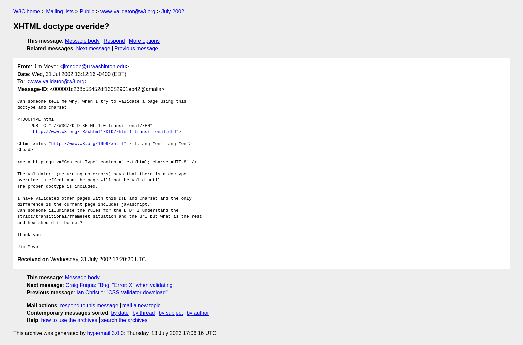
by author (198, 313)
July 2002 (172, 11)
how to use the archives (69, 320)
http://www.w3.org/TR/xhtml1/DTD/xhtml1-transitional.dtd (104, 132)
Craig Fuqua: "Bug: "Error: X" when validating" (120, 285)
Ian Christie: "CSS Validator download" (121, 292)
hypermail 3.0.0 (105, 333)
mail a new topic (141, 305)
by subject (171, 313)
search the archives (124, 320)
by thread (144, 313)
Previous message (136, 48)
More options (144, 41)
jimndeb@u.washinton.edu (94, 66)
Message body (82, 41)
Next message (93, 48)
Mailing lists (60, 11)
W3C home (26, 11)
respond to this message (89, 305)
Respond (114, 41)
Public (87, 11)
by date (119, 313)
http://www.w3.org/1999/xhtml (87, 144)
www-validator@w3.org (127, 11)
